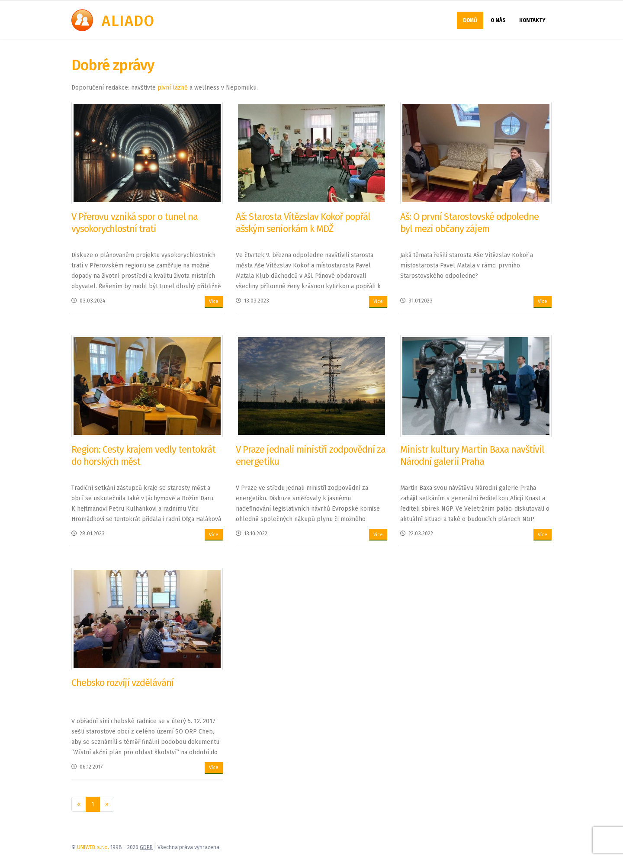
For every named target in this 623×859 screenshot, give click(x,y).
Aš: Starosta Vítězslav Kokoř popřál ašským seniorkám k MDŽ (303, 223)
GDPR (146, 847)
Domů (470, 20)
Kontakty (532, 20)
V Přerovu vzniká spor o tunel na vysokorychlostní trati (134, 223)
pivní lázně (172, 87)
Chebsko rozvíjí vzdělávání (122, 682)
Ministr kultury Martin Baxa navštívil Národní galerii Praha (472, 455)
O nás (498, 20)
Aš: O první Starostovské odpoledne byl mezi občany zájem (469, 223)
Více (213, 301)
